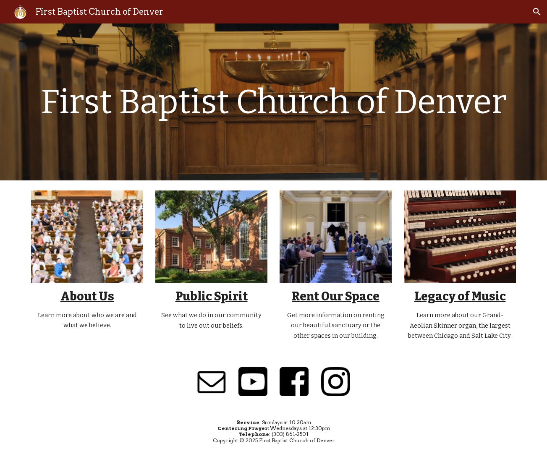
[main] (273, 102)
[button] (537, 12)
